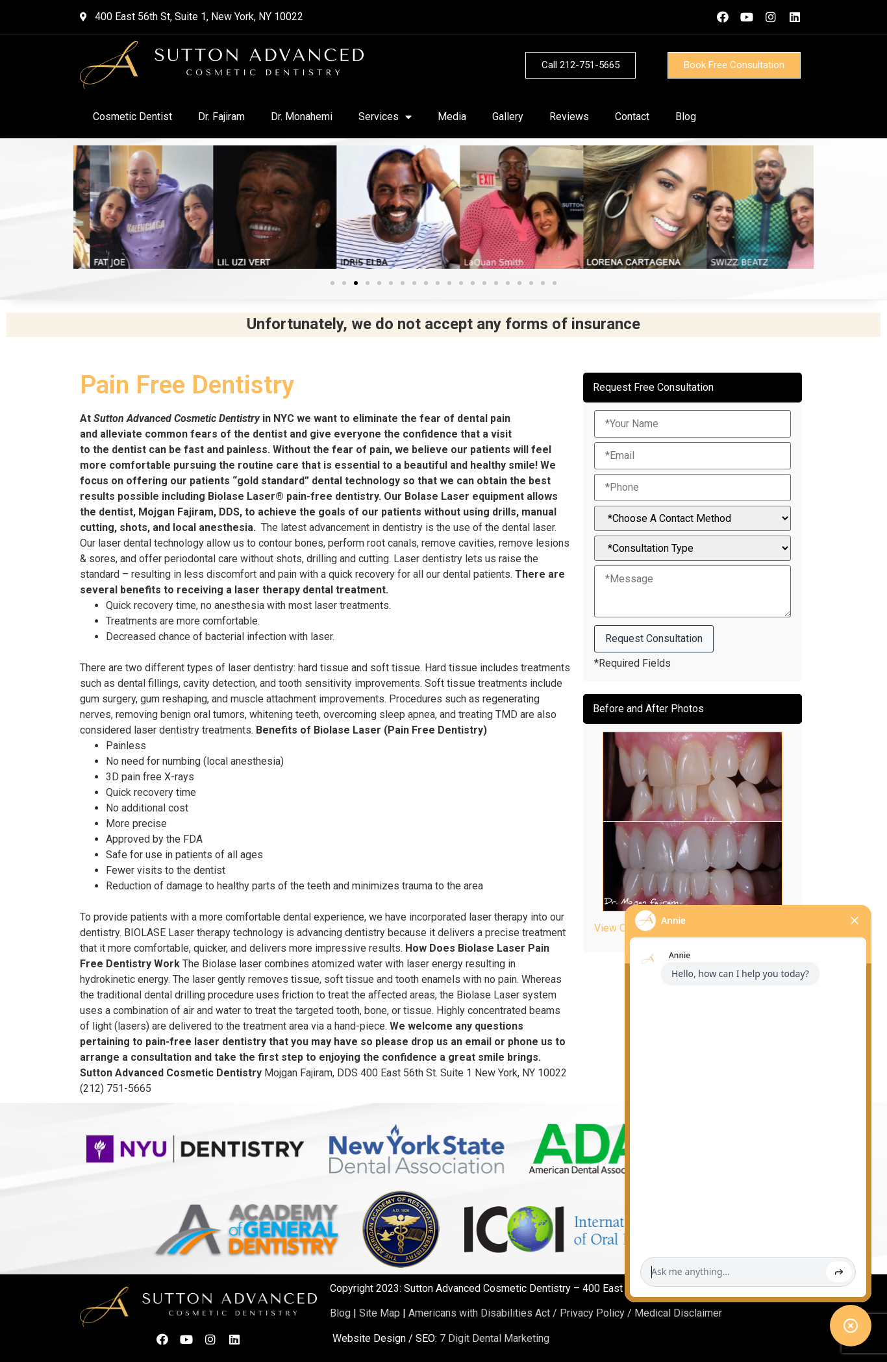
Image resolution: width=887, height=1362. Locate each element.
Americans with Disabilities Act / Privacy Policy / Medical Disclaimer (565, 1313)
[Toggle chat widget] (850, 1325)
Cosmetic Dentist (132, 116)
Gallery (507, 116)
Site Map (379, 1313)
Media (452, 116)
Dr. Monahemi (301, 116)
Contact (632, 116)
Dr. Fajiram (221, 116)
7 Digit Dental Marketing (494, 1338)
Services (385, 117)
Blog (685, 116)
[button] (332, 283)
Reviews (569, 116)
